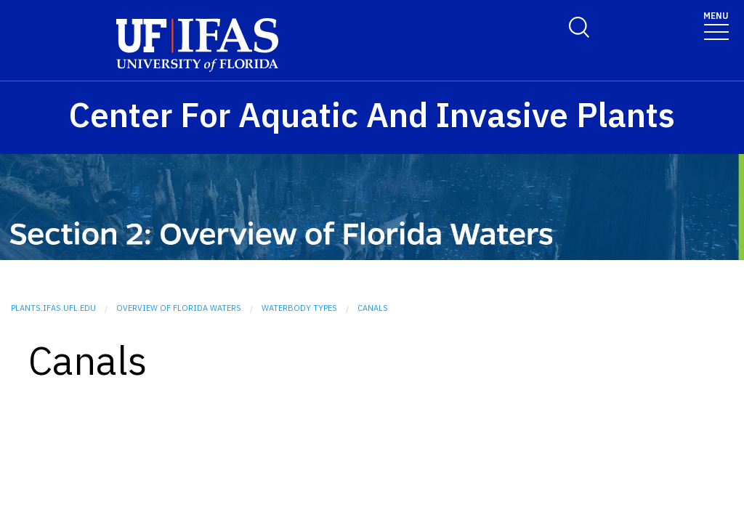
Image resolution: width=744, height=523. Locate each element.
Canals (372, 308)
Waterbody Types (299, 308)
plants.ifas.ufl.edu (53, 308)
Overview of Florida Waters (178, 308)
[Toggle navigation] (716, 25)
